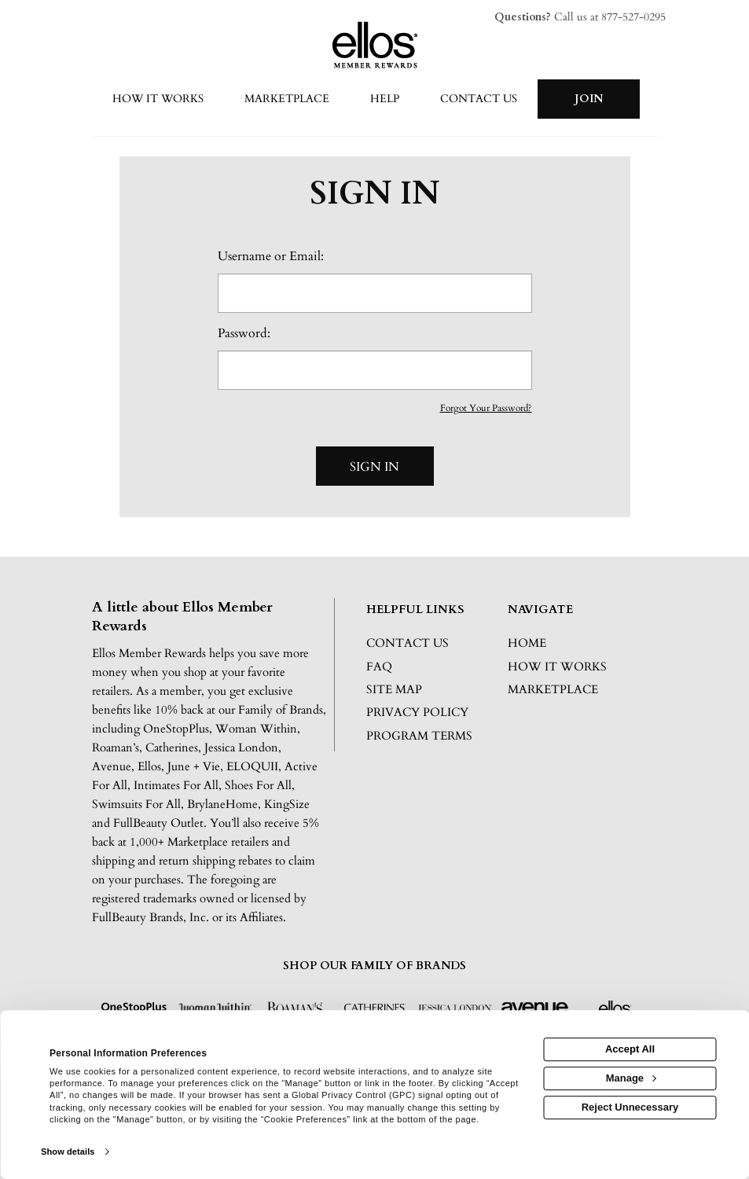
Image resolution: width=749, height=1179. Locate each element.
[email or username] (375, 293)
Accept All (630, 1049)
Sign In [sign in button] (374, 467)
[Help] (385, 99)
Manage (631, 1078)
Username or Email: (271, 256)
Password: (244, 333)
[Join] (589, 99)
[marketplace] (287, 99)
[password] (375, 370)
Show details (67, 1151)
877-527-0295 (633, 16)
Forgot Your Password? (486, 408)
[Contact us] (479, 99)
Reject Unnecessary (630, 1107)
